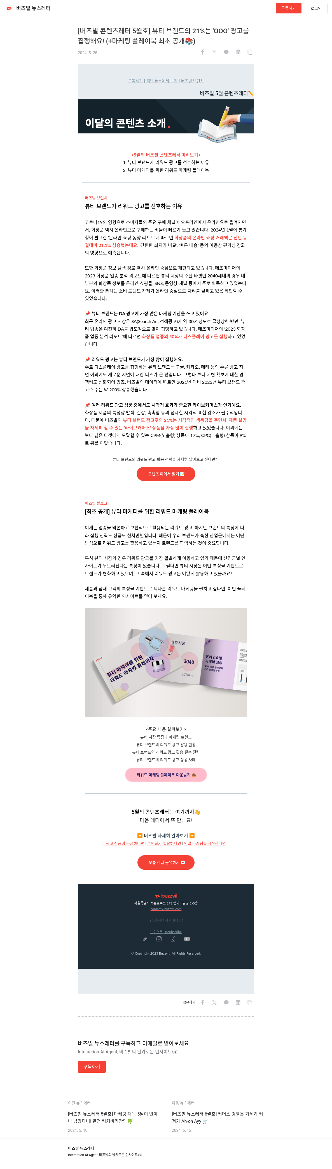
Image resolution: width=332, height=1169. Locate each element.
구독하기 (288, 8)
